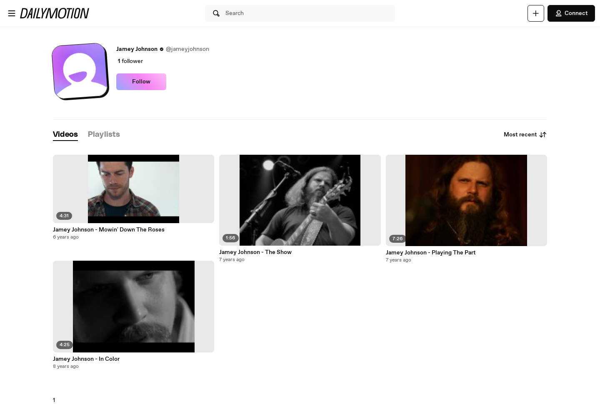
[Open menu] (11, 13)
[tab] (65, 135)
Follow (141, 82)
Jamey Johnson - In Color (86, 359)
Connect (571, 13)
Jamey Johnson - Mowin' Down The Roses (109, 229)
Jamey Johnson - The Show (255, 252)
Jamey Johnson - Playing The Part (431, 252)
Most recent (525, 135)
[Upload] (536, 13)
